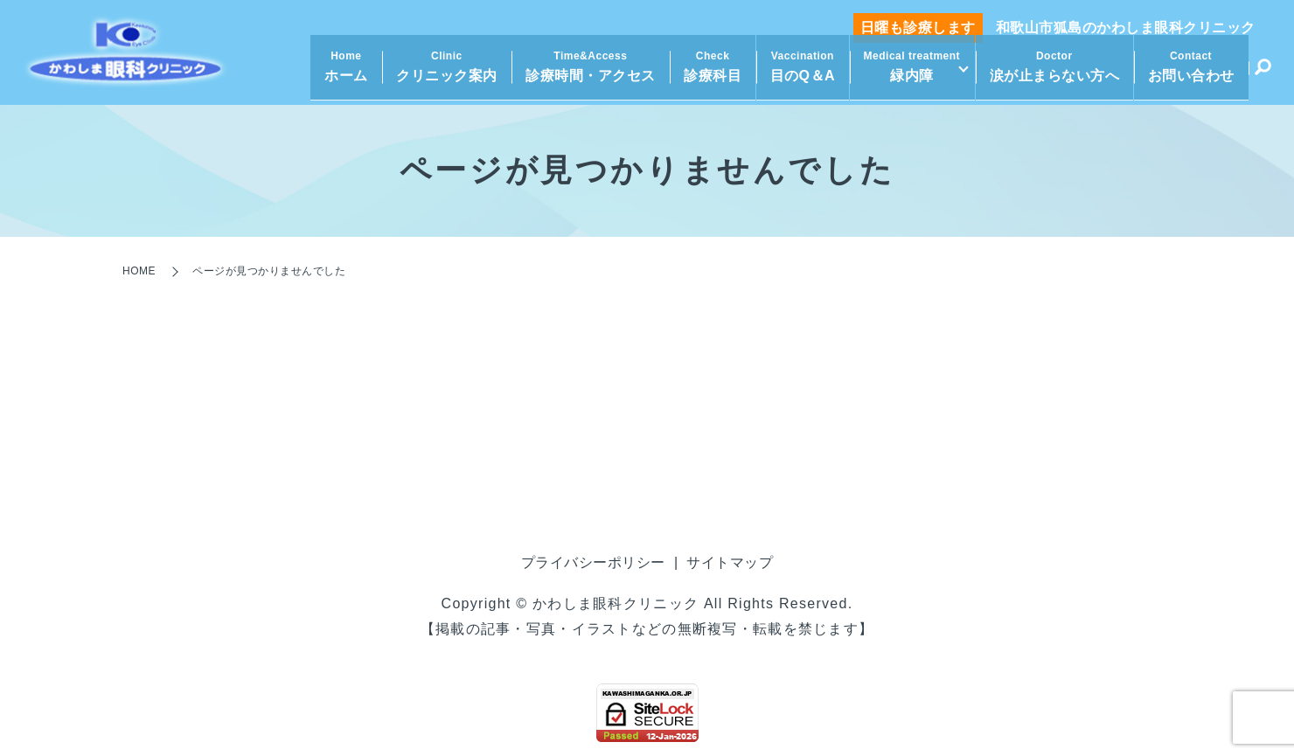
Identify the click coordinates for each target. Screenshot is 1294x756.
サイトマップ (729, 562)
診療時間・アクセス (584, 74)
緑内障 (905, 74)
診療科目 (706, 74)
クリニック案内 (440, 74)
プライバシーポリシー (593, 562)
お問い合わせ (1191, 74)
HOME (139, 271)
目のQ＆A (796, 74)
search (1263, 77)
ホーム (340, 74)
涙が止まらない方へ (1055, 74)
